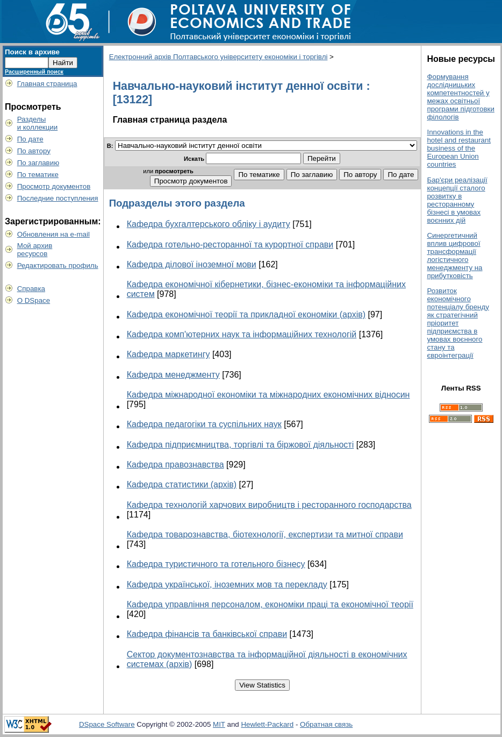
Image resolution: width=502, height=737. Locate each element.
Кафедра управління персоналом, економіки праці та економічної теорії (270, 604)
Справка (31, 289)
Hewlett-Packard (267, 724)
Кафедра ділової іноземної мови (191, 264)
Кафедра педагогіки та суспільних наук (204, 424)
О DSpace (34, 300)
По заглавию (38, 163)
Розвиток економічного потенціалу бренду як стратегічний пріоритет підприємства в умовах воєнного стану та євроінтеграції (458, 323)
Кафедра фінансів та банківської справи (207, 634)
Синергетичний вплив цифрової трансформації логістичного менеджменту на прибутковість (454, 255)
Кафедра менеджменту (173, 374)
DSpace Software (107, 724)
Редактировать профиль (57, 265)
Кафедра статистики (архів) (181, 484)
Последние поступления (57, 198)
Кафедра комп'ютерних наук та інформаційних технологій (242, 334)
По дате (30, 139)
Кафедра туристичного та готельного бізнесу (216, 564)
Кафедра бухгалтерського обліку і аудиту (208, 224)
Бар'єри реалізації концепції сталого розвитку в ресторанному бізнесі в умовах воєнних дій (457, 200)
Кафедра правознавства (175, 464)
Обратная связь (326, 724)
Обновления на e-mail (53, 234)
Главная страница (47, 84)
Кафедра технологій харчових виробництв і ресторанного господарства (269, 504)
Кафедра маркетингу (168, 354)
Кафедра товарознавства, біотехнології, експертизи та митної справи (265, 534)
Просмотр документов (54, 186)
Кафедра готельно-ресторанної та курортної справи (230, 244)
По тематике (38, 175)
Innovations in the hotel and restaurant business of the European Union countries (459, 148)
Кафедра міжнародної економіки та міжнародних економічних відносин (268, 394)
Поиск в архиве (32, 52)
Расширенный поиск (34, 71)
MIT (219, 724)
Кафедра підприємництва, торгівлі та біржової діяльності (240, 444)
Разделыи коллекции (37, 123)
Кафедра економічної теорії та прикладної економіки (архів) (246, 314)
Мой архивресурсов (35, 250)
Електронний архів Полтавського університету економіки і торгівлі (218, 57)
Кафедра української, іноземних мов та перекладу (227, 584)
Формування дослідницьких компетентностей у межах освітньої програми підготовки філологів (460, 97)
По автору (34, 151)
